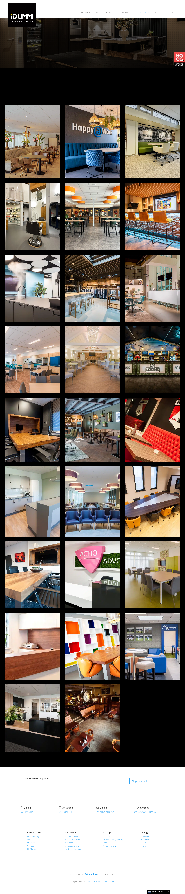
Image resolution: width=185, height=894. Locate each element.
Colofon (143, 846)
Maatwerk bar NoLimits (152, 358)
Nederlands (155, 891)
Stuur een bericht (66, 812)
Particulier (70, 832)
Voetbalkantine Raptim (153, 644)
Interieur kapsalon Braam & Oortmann (32, 216)
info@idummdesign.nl (105, 812)
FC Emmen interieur (153, 429)
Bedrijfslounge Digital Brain (152, 214)
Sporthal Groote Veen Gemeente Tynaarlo (92, 216)
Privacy (143, 842)
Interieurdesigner (34, 836)
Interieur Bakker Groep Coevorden (152, 500)
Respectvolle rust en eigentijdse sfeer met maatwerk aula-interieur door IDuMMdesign (32, 141)
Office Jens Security (32, 429)
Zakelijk (107, 832)
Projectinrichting (109, 846)
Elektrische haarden (73, 849)
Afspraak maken (141, 781)
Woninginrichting (72, 846)
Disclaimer (144, 839)
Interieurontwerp (72, 836)
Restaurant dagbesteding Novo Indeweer (32, 359)
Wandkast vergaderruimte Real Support (92, 646)
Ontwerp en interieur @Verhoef (92, 138)
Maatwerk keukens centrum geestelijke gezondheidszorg (32, 501)
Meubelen (69, 842)
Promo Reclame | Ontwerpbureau (100, 881)
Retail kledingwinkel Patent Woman (92, 288)
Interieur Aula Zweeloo (92, 358)
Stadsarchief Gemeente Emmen (152, 138)
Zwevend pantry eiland (32, 286)
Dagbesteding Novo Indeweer (152, 574)
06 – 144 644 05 (27, 812)
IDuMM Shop (32, 849)
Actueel (30, 839)
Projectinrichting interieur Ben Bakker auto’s (32, 718)
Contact (30, 846)
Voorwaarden (146, 836)
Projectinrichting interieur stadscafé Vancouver (92, 718)
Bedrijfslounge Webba (92, 429)
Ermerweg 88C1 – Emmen (145, 812)
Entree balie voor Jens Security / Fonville (32, 646)
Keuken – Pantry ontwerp (113, 839)
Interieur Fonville (32, 573)
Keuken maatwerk (72, 839)
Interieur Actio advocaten (92, 573)
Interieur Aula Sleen (92, 498)
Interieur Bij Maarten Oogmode (153, 288)
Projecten (31, 842)
